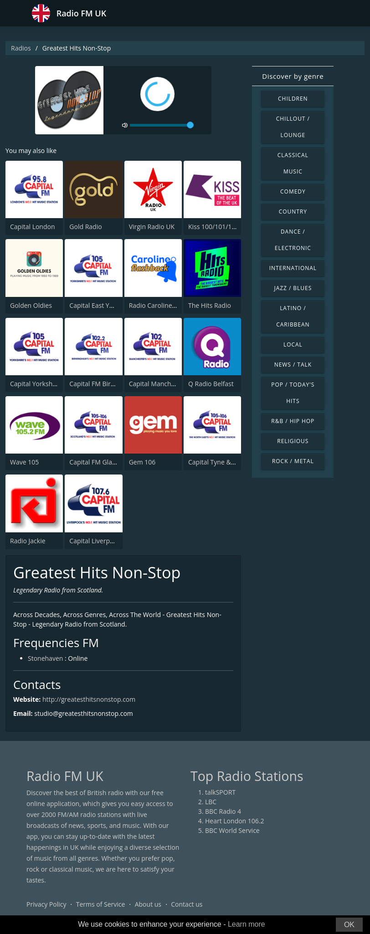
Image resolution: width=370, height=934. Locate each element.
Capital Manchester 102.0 (166, 383)
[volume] (162, 125)
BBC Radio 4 (223, 811)
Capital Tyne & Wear (218, 462)
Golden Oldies (31, 305)
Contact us (186, 904)
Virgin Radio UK (152, 226)
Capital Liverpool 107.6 (103, 540)
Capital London (32, 226)
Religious (292, 441)
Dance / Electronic (293, 240)
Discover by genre (293, 76)
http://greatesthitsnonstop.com (88, 699)
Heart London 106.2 (234, 821)
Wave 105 (24, 462)
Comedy (293, 191)
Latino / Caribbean (292, 316)
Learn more (246, 924)
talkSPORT (220, 792)
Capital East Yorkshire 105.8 (110, 305)
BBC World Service (232, 830)
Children (293, 98)
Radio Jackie (28, 540)
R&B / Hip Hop (292, 421)
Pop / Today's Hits (292, 393)
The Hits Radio (209, 305)
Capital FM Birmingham (104, 383)
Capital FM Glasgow (98, 462)
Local (293, 344)
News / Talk (293, 364)
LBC (210, 801)
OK (349, 925)
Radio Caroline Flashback (166, 305)
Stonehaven (45, 658)
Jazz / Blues (293, 288)
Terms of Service (100, 904)
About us (148, 904)
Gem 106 (142, 462)
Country (293, 211)
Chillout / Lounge (293, 127)
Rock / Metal (293, 461)
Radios (21, 48)
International (293, 268)
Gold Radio (85, 226)
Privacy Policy (46, 904)
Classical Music (293, 163)
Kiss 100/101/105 (213, 226)
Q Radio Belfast (211, 383)
